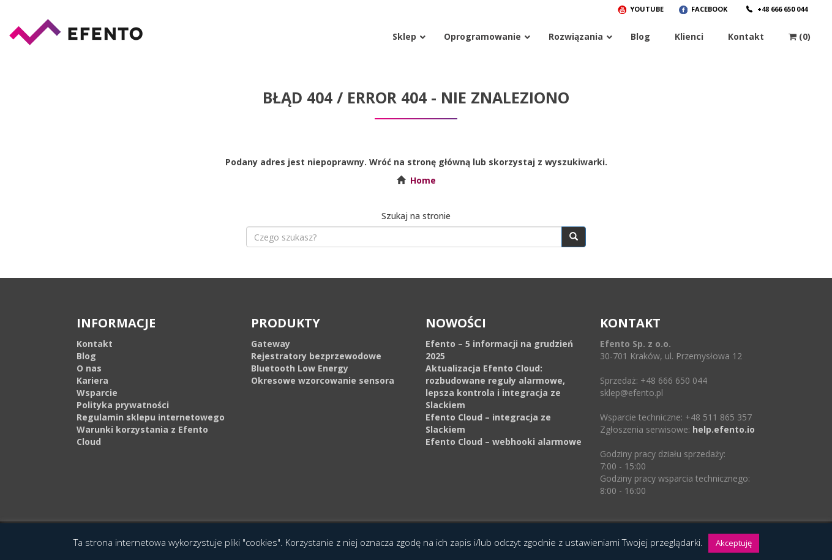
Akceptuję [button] (734, 542)
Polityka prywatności (123, 405)
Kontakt (95, 343)
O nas (89, 368)
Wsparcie (97, 392)
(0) (800, 36)
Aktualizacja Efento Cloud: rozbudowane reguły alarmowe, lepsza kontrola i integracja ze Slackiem (495, 386)
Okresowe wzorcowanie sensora (322, 380)
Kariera (92, 380)
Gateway (270, 343)
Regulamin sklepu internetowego (151, 417)
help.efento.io (723, 429)
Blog (86, 356)
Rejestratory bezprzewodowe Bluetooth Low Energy (316, 362)
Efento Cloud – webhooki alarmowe (503, 441)
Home (423, 180)
